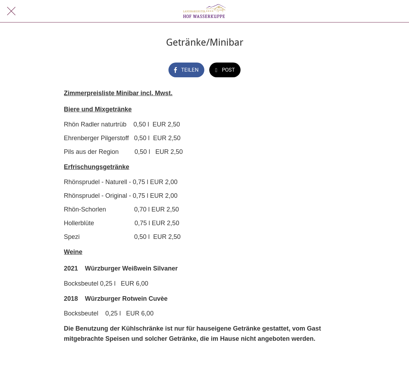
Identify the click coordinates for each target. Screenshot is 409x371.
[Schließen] (11, 11)
